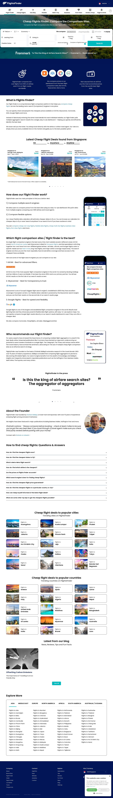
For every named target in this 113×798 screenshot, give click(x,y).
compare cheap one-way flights (23, 226)
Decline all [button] (104, 789)
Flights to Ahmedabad (40, 721)
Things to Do (9, 787)
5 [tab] (61, 187)
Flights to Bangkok (87, 716)
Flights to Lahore (63, 718)
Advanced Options (63, 43)
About (7, 771)
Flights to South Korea (64, 734)
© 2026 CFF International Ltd (12, 794)
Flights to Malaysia (39, 742)
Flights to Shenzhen (16, 740)
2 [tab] (53, 187)
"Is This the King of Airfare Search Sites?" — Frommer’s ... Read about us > (56, 53)
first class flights (16, 228)
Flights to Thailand (87, 713)
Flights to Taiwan (63, 745)
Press (33, 773)
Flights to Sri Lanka (63, 740)
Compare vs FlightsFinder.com (78, 43)
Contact (34, 780)
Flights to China (14, 726)
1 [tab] (50, 187)
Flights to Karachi (63, 721)
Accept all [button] (92, 789)
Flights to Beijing (14, 729)
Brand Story (9, 773)
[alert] (98, 785)
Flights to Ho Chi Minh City (90, 740)
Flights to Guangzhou (16, 734)
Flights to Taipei (62, 748)
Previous (11, 166)
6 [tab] (64, 187)
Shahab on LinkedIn (22, 435)
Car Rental (9, 783)
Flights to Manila (63, 726)
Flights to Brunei (14, 718)
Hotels (8, 778)
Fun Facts (60, 778)
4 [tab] (58, 187)
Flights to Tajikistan (63, 750)
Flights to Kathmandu (64, 710)
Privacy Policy (27, 794)
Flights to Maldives (39, 748)
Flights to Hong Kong (16, 745)
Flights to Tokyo (38, 734)
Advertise (34, 778)
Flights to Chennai (39, 716)
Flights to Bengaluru (40, 713)
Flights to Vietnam (87, 737)
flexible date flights (41, 226)
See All (56, 683)
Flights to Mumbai (39, 710)
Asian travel (26, 249)
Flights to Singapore (64, 732)
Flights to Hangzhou (16, 742)
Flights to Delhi (14, 750)
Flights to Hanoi (86, 742)
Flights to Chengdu (15, 737)
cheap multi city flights (57, 226)
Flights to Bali (37, 729)
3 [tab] (56, 187)
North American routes (19, 244)
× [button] (109, 776)
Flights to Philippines (64, 724)
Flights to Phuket (87, 718)
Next (101, 166)
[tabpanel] (23, 163)
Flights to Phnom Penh (17, 724)
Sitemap (60, 785)
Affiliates (34, 776)
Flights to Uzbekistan (88, 729)
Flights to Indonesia (39, 724)
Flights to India (14, 748)
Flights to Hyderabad (40, 718)
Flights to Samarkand (88, 734)
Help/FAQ (34, 771)
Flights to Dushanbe (88, 710)
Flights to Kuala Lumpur (41, 745)
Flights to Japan (38, 732)
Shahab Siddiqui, (32, 415)
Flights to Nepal (38, 750)
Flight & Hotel (9, 780)
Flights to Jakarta (39, 726)
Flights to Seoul (62, 737)
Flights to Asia (14, 710)
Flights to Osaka (38, 737)
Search (99, 43)
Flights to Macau (38, 740)
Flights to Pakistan (63, 713)
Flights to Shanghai (15, 732)
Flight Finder (9, 776)
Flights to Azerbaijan (16, 713)
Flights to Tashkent (88, 732)
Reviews (60, 776)
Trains (8, 785)
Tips (59, 773)
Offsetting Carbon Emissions (19, 672)
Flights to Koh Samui (88, 721)
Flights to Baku (14, 716)
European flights (52, 244)
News (59, 780)
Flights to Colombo (63, 742)
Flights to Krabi (86, 726)
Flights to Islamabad (64, 716)
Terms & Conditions (36, 794)
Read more (92, 786)
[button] (98, 793)
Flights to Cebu (62, 729)
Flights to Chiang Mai (88, 724)
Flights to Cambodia (16, 721)
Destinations (61, 771)
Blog (59, 783)
